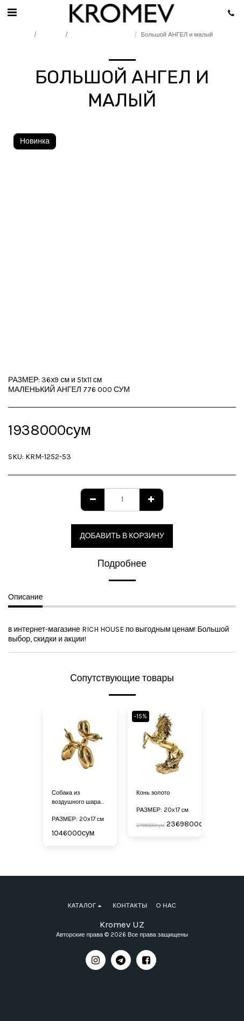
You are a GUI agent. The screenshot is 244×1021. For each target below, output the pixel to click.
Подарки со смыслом (101, 34)
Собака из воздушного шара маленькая (76, 798)
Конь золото (153, 792)
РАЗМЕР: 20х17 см (78, 819)
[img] (164, 743)
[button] (12, 13)
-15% (140, 716)
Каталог (52, 34)
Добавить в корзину (122, 535)
